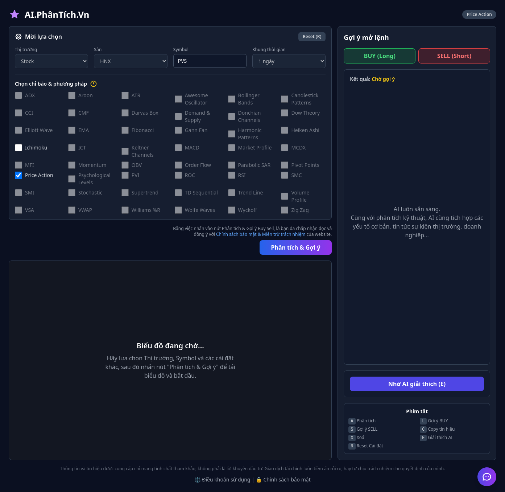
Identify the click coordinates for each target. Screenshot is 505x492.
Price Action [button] (39, 175)
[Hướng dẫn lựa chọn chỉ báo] (93, 83)
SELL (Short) (454, 56)
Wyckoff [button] (247, 209)
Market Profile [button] (255, 147)
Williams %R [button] (146, 209)
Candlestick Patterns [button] (304, 99)
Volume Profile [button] (300, 196)
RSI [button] (242, 175)
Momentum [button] (92, 164)
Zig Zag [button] (300, 209)
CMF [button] (83, 112)
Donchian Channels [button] (249, 116)
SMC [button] (296, 175)
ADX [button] (30, 95)
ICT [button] (82, 147)
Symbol (181, 50)
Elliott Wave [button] (39, 130)
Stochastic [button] (90, 192)
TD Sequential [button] (201, 192)
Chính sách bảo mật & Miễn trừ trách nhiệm (260, 234)
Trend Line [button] (250, 192)
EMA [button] (83, 130)
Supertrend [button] (145, 192)
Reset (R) (312, 36)
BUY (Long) (380, 56)
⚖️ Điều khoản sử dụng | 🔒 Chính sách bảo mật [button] (252, 479)
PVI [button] (136, 175)
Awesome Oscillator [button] (196, 99)
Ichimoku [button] (36, 147)
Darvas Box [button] (145, 112)
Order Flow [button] (198, 164)
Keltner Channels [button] (143, 151)
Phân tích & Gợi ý (295, 247)
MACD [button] (192, 147)
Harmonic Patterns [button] (250, 134)
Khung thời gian (269, 50)
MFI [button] (29, 164)
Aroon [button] (85, 95)
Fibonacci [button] (143, 130)
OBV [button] (137, 164)
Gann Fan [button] (196, 130)
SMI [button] (29, 192)
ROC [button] (190, 175)
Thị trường (26, 50)
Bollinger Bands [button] (249, 99)
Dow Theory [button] (305, 112)
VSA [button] (29, 209)
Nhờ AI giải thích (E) (417, 384)
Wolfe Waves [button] (200, 209)
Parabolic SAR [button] (254, 164)
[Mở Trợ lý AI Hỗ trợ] (486, 476)
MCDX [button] (298, 147)
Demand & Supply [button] (197, 116)
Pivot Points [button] (305, 164)
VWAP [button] (85, 209)
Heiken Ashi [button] (305, 130)
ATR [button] (136, 95)
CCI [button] (29, 112)
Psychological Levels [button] (94, 179)
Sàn (98, 50)
